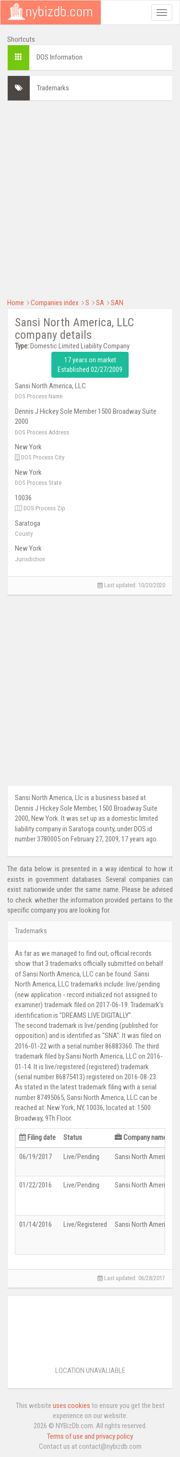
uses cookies (71, 1405)
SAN (117, 302)
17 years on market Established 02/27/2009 (90, 364)
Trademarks (53, 88)
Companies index (55, 302)
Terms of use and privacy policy (90, 1436)
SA (100, 302)
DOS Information (59, 57)
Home (15, 302)
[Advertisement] (90, 198)
